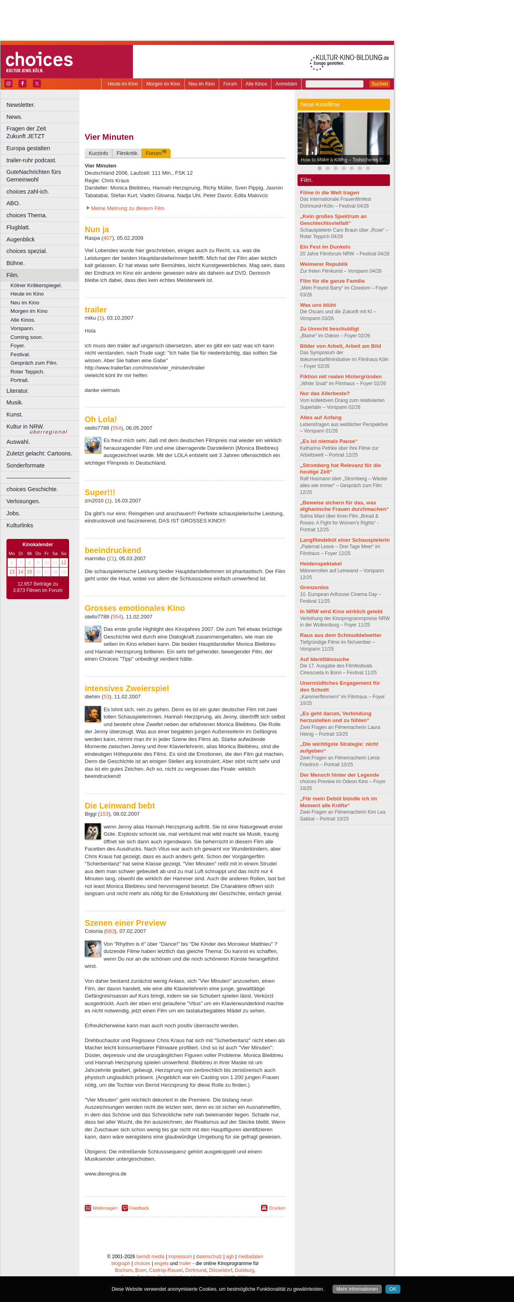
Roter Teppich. (27, 372)
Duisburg (244, 1270)
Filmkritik (126, 153)
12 (63, 562)
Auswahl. (18, 442)
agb (230, 1256)
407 (107, 238)
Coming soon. (26, 337)
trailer (185, 1263)
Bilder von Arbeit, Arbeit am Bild (340, 346)
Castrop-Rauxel (165, 1270)
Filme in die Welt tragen (329, 193)
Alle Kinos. (22, 320)
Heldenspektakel (321, 564)
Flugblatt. (18, 227)
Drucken (277, 1208)
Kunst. (14, 414)
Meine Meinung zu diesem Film (128, 208)
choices (142, 1263)
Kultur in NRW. (25, 426)
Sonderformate (25, 465)
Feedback (139, 1208)
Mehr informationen (357, 1289)
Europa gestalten (28, 148)
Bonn (141, 1270)
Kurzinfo (98, 153)
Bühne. (15, 263)
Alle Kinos (256, 84)
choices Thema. (26, 215)
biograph (120, 1263)
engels (161, 1263)
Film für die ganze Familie (332, 281)
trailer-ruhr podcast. (31, 160)
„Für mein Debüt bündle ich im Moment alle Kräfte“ (338, 802)
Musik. (14, 402)
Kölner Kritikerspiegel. (36, 285)
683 (110, 931)
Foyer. (17, 346)
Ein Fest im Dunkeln (325, 247)
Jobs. (13, 513)
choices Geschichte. (32, 489)
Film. (12, 275)
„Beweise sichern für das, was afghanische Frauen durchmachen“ (344, 506)
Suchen (379, 84)
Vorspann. (22, 328)
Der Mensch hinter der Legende (339, 775)
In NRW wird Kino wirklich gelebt (341, 611)
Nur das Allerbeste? (325, 393)
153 (104, 814)
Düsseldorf (220, 1270)
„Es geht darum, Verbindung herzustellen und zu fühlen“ (335, 716)
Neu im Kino (202, 84)
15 (29, 572)
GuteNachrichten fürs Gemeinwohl (33, 176)
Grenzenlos (314, 587)
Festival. (20, 354)
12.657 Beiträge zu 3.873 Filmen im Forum (37, 587)
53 (107, 697)
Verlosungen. (23, 501)
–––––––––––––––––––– (38, 477)
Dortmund (195, 1270)
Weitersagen (105, 1208)
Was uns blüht (318, 305)
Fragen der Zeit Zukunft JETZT (43, 132)
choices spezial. (26, 251)
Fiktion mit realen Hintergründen (341, 376)
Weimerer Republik (324, 264)
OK (393, 1289)
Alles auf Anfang (321, 417)
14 (20, 572)
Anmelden (286, 84)
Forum (230, 84)
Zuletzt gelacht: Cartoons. (39, 453)
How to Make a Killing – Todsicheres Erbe (345, 160)
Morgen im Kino (163, 84)
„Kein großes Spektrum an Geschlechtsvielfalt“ (333, 219)
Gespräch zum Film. (34, 363)
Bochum (124, 1270)
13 (11, 572)
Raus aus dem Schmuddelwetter (340, 635)
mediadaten (250, 1256)
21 (111, 558)
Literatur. (17, 391)
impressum (180, 1256)
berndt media (151, 1256)
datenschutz (209, 1256)
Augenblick (20, 239)
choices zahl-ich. (27, 191)
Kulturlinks (19, 525)
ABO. (13, 203)
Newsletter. (20, 105)
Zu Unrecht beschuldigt (329, 329)
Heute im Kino (123, 84)
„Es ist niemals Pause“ (329, 441)
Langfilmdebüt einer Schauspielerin (345, 540)
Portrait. (19, 380)
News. (14, 117)
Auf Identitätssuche (324, 659)
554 (116, 428)
